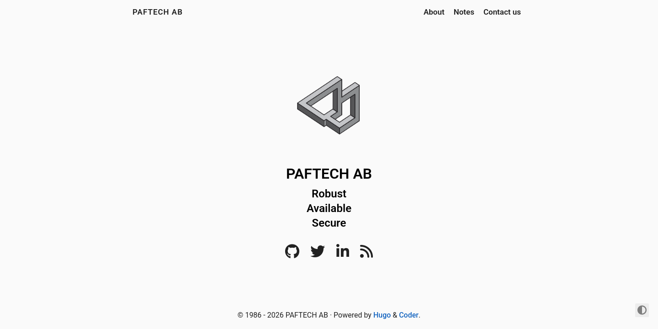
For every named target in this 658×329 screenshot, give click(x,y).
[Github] (292, 254)
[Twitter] (317, 254)
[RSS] (366, 254)
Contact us (502, 11)
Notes (464, 11)
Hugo (382, 315)
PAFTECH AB (158, 11)
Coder (409, 315)
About (434, 11)
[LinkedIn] (342, 254)
